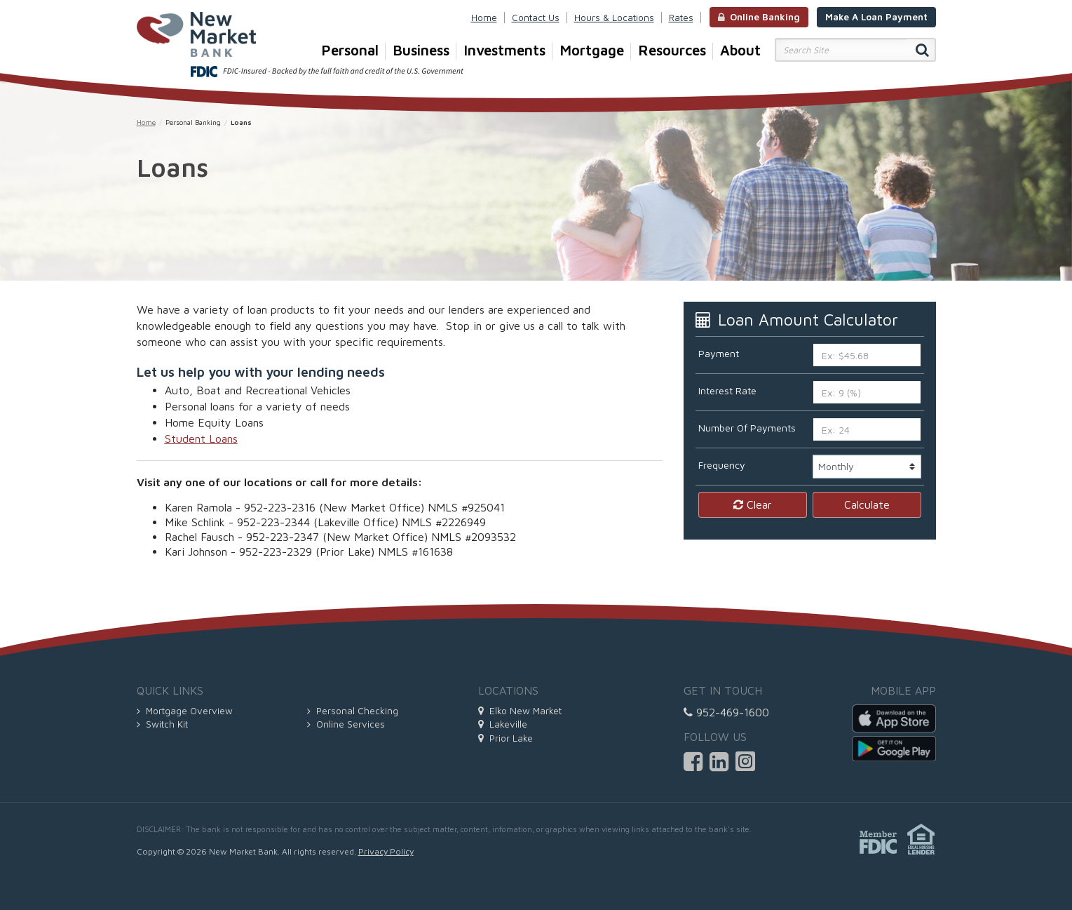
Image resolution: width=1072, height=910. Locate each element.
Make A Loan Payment (876, 16)
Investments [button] (507, 50)
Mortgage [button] (595, 50)
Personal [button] (353, 50)
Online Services (346, 724)
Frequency (721, 465)
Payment (718, 353)
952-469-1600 (726, 712)
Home (484, 17)
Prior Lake (505, 738)
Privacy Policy (386, 851)
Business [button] (424, 50)
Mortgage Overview (185, 710)
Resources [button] (675, 50)
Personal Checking (352, 710)
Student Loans (201, 438)
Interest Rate (727, 390)
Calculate (867, 504)
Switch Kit (162, 724)
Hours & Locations (614, 17)
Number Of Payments (747, 428)
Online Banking (759, 16)
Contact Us (535, 17)
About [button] (740, 49)
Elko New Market (520, 710)
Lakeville (502, 724)
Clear (752, 504)
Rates (681, 17)
